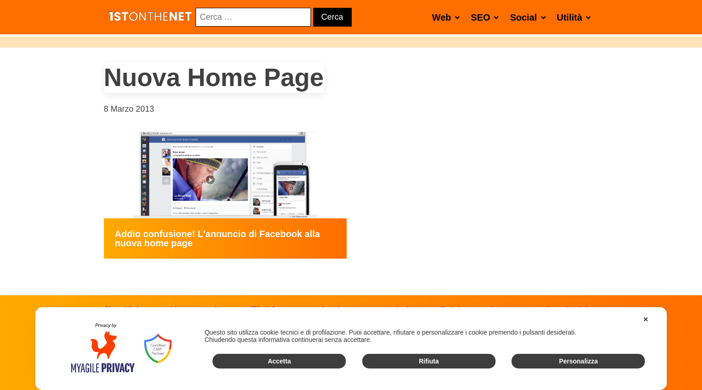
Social (530, 17)
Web (447, 17)
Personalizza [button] (578, 361)
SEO (486, 17)
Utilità (576, 17)
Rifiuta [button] (429, 361)
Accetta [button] (279, 361)
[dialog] (351, 348)
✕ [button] (645, 319)
